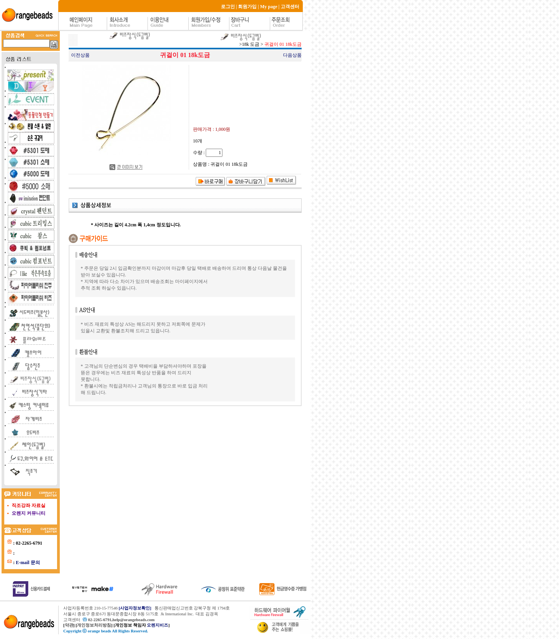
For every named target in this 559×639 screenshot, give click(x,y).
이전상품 (80, 55)
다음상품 (292, 55)
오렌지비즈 (157, 625)
